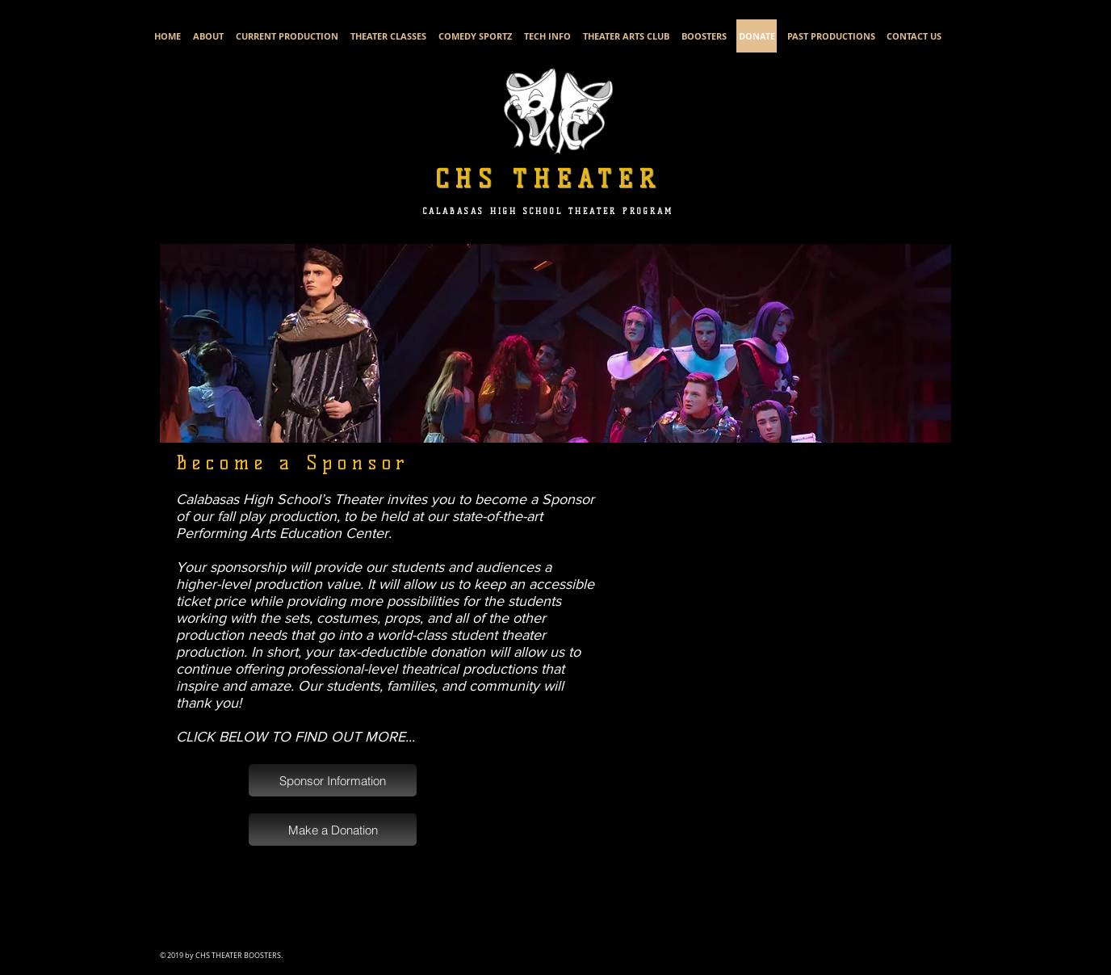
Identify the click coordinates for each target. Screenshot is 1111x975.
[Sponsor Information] (333, 780)
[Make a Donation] (333, 829)
